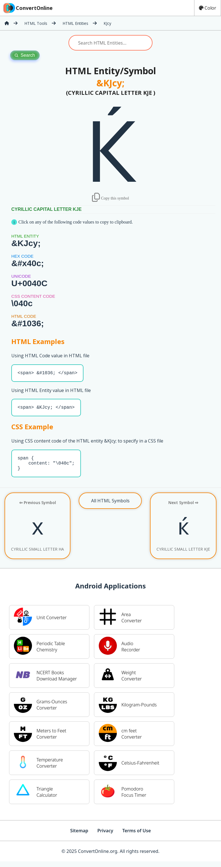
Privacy (105, 836)
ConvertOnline (27, 8)
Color (207, 8)
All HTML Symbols (110, 506)
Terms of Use (136, 836)
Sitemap (79, 836)
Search (25, 55)
